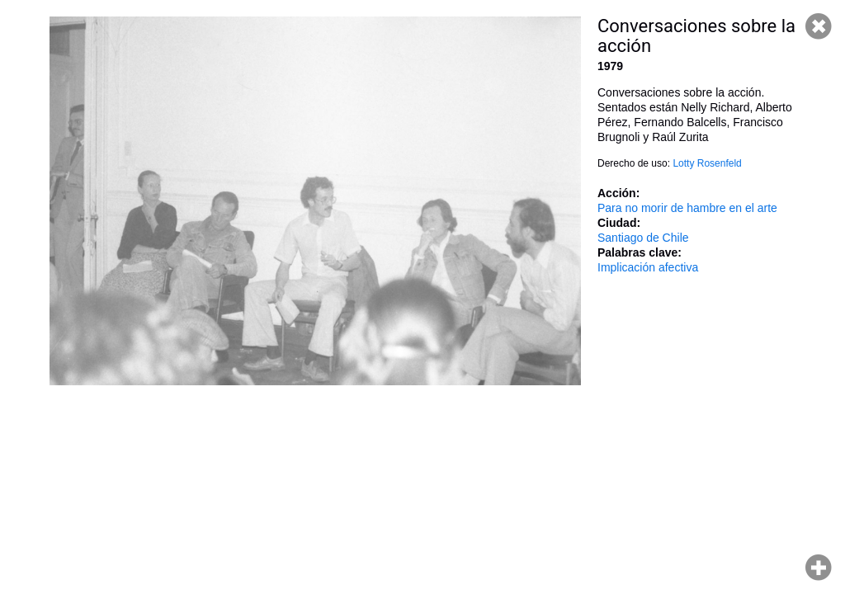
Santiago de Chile (643, 237)
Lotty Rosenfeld (707, 163)
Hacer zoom (818, 567)
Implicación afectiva (647, 267)
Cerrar (818, 26)
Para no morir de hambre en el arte (687, 207)
